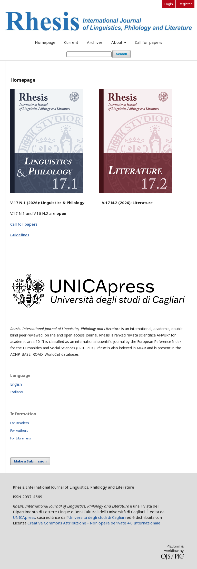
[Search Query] (89, 54)
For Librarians (20, 438)
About (117, 42)
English (16, 384)
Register (185, 4)
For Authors (19, 430)
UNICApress (24, 517)
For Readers (19, 422)
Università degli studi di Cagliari (97, 517)
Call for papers (148, 42)
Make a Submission (30, 461)
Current (71, 42)
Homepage (45, 42)
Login (168, 4)
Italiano (16, 391)
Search (121, 54)
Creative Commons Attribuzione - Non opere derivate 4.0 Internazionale (93, 522)
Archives (95, 42)
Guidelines (19, 234)
